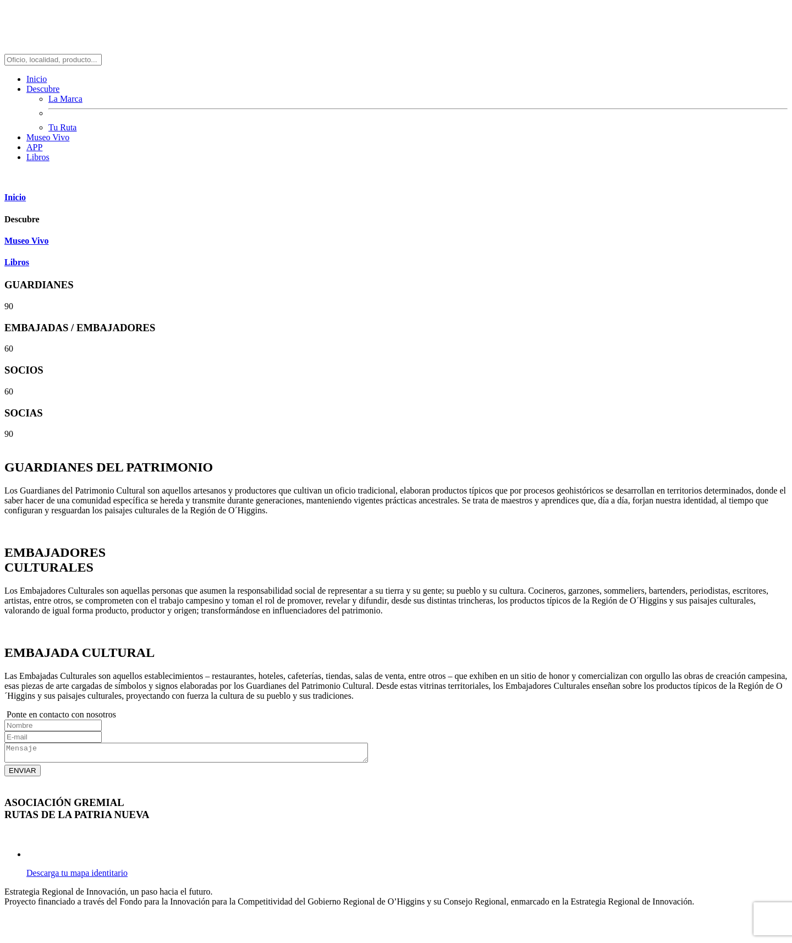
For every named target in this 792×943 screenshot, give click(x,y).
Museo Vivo (47, 137)
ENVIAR (22, 774)
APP (34, 147)
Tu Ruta (62, 127)
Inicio (36, 79)
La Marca (65, 98)
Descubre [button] (42, 89)
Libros (38, 157)
